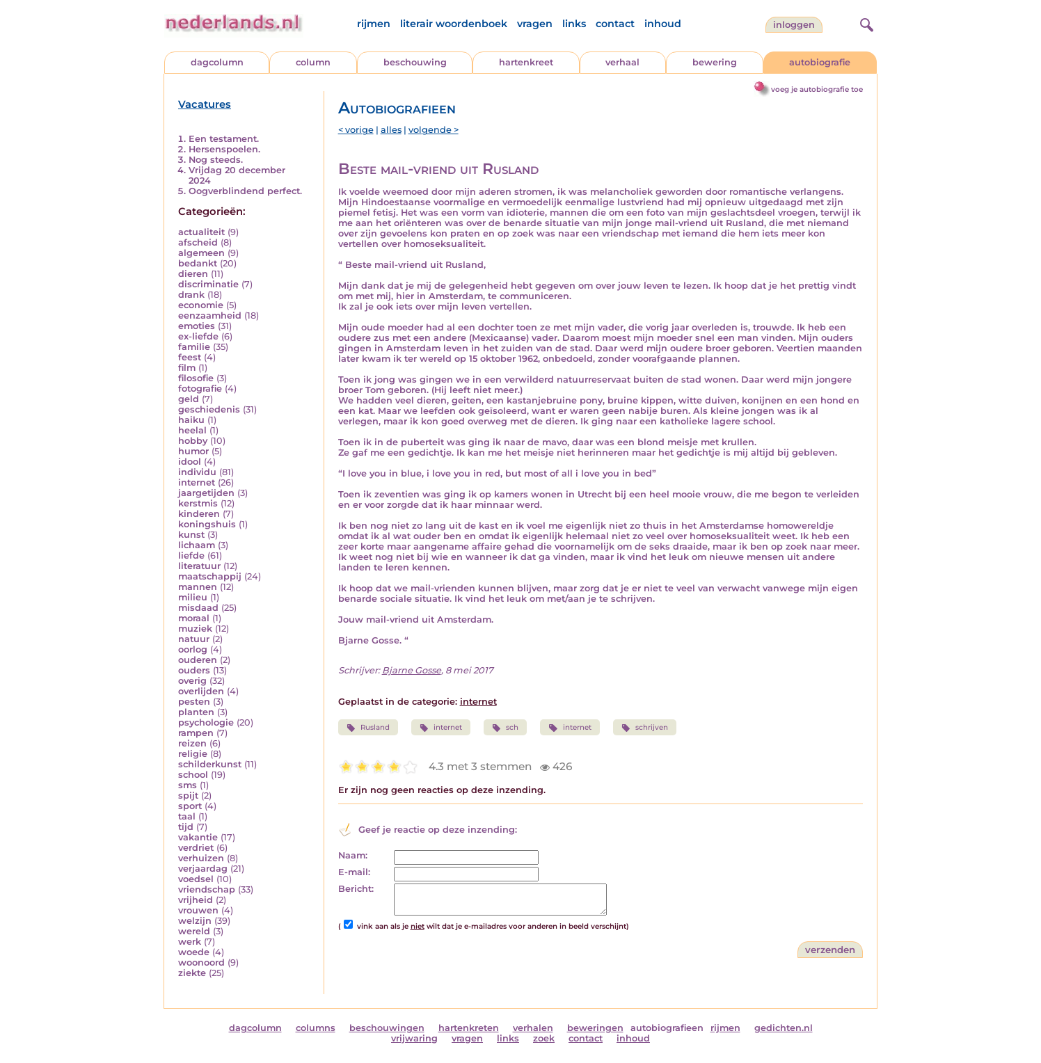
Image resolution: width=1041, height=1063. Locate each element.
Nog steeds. (216, 159)
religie (192, 754)
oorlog (192, 649)
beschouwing (415, 62)
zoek (544, 1038)
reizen (192, 743)
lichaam (196, 545)
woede (193, 952)
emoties (196, 326)
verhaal (622, 62)
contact (615, 23)
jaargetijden (206, 493)
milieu (192, 597)
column (313, 62)
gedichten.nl (783, 1028)
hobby (192, 440)
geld (188, 399)
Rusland (368, 728)
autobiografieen (667, 1028)
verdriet (196, 847)
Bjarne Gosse (411, 670)
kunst (191, 534)
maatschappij (209, 576)
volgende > (433, 130)
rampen (196, 733)
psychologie (206, 722)
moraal (193, 618)
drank (191, 294)
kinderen (199, 514)
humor (193, 451)
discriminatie (208, 284)
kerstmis (198, 503)
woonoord (201, 962)
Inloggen (794, 24)
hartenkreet (526, 62)
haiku (191, 420)
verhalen (533, 1028)
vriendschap (206, 889)
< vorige (356, 130)
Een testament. (224, 139)
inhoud (662, 23)
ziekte (192, 973)
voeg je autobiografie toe (817, 89)
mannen (197, 587)
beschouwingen (386, 1028)
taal (187, 816)
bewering (714, 62)
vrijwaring (414, 1038)
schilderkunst (209, 764)
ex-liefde (198, 336)
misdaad (198, 607)
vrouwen (198, 910)
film (187, 367)
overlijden (201, 691)
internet (196, 482)
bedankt (197, 263)
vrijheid (195, 900)
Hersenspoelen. (224, 149)
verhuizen (201, 858)
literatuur (199, 566)
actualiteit (201, 232)
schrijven (644, 728)
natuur (193, 639)
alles (391, 130)
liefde (191, 555)
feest (189, 357)
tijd (185, 827)
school (193, 774)
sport (190, 806)
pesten (194, 701)
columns (315, 1028)
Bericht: (356, 889)
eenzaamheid (209, 315)
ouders (194, 670)
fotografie (200, 388)
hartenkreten (468, 1028)
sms (187, 785)
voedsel (196, 879)
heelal (192, 430)
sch (505, 728)
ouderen (197, 660)
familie (194, 347)
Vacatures (204, 104)
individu (197, 472)
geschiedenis (209, 409)
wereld (194, 931)
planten (196, 712)
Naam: (352, 855)
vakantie (198, 837)
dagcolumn (217, 62)
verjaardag (203, 868)
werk (189, 941)
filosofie (196, 378)
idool (189, 461)
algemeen (201, 253)
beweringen (595, 1028)
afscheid (198, 242)
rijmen (373, 23)
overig (192, 681)
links (574, 23)
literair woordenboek (453, 23)
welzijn (195, 921)
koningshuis (207, 524)
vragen (535, 23)
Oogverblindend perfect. (245, 191)
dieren (193, 274)
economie (200, 305)
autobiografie (819, 62)
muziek (195, 628)
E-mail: (354, 872)
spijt (188, 795)
